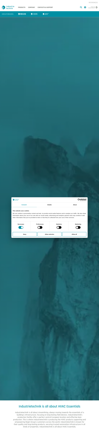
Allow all (74, 234)
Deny (24, 234)
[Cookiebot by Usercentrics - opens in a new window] (79, 200)
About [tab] (75, 204)
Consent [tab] (24, 204)
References (93, 2)
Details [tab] (49, 204)
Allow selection (49, 234)
